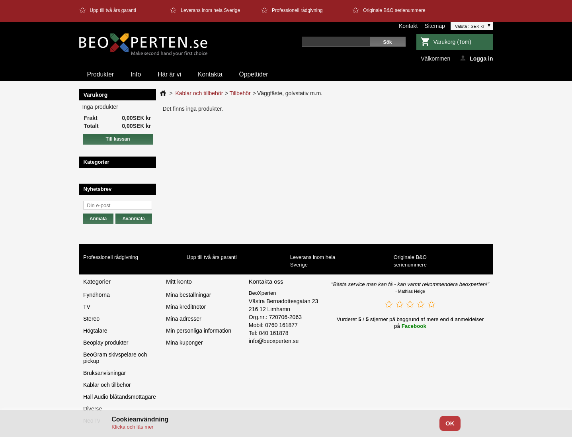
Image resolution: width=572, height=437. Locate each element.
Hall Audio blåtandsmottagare (119, 397)
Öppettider (253, 74)
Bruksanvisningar (104, 373)
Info (136, 74)
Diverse (92, 409)
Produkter (100, 74)
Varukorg (452, 42)
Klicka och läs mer (132, 427)
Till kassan (117, 139)
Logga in (476, 58)
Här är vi (169, 74)
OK (450, 423)
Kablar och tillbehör (199, 93)
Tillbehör (240, 93)
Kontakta (210, 74)
